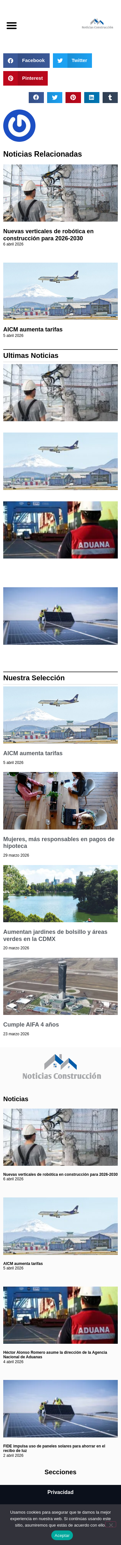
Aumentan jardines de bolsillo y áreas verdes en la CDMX (55, 935)
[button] (11, 25)
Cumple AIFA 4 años (31, 1024)
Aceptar (62, 1535)
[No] (110, 1524)
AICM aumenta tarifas (33, 329)
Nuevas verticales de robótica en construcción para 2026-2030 (48, 235)
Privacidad (60, 1492)
